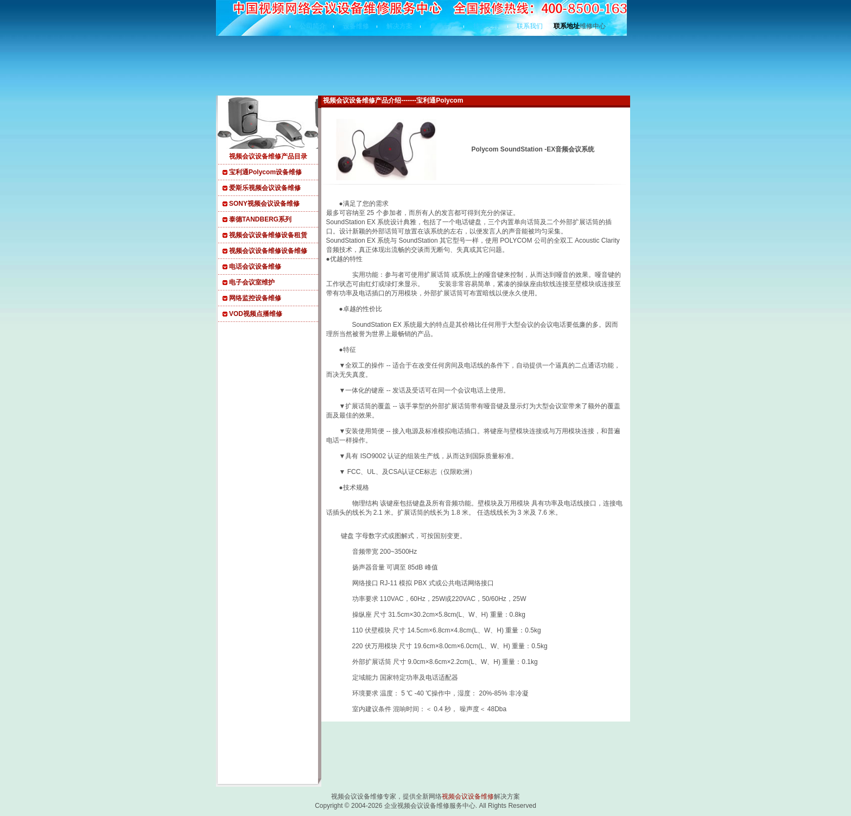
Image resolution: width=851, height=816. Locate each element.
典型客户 (443, 26)
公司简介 (313, 26)
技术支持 (486, 26)
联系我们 (530, 26)
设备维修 (356, 26)
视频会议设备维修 (468, 796)
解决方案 (399, 26)
